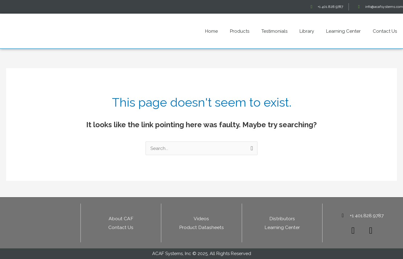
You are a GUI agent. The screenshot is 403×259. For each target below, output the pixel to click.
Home (211, 31)
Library (307, 31)
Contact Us (385, 31)
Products (239, 31)
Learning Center (343, 31)
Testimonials (274, 31)
